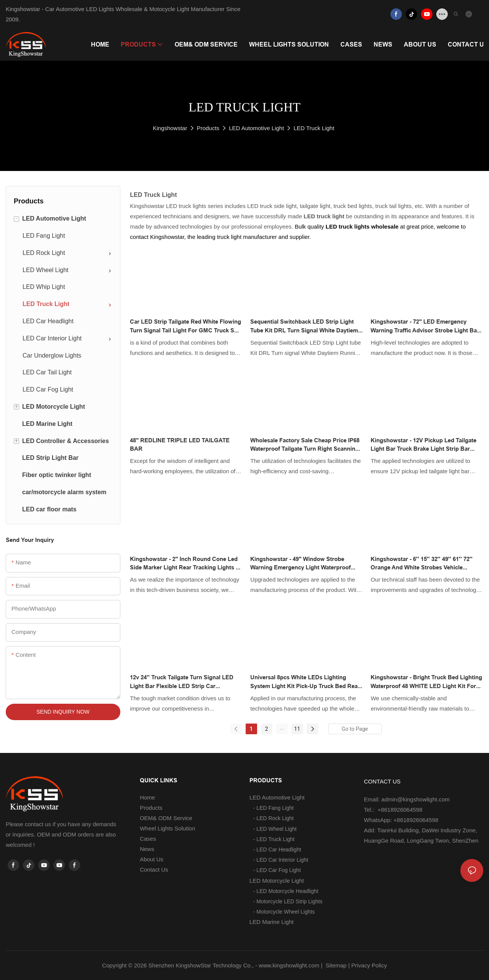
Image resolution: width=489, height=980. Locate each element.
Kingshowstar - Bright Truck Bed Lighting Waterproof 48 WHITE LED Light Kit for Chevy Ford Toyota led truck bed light (426, 682)
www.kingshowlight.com (289, 965)
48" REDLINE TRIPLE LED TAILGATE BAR (180, 445)
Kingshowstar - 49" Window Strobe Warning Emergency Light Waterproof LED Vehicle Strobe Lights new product (303, 564)
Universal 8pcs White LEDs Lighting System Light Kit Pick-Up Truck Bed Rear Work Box (305, 682)
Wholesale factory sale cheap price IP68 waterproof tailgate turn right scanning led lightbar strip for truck (304, 445)
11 (297, 729)
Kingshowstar (170, 128)
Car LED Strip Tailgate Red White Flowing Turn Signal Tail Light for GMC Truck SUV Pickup (186, 326)
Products (208, 128)
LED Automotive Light (256, 128)
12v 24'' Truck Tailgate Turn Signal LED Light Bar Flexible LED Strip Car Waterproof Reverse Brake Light (181, 682)
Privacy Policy (369, 965)
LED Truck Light (313, 128)
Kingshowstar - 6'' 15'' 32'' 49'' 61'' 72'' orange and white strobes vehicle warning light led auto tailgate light (422, 564)
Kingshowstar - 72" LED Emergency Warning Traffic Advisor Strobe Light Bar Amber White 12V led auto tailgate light (425, 326)
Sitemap (335, 965)
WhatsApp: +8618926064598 (401, 820)
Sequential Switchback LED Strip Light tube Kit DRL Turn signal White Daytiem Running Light (304, 326)
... (282, 728)
